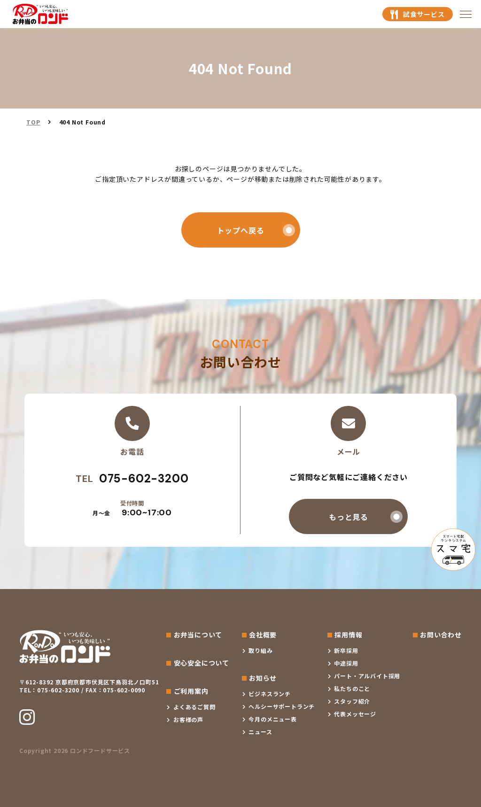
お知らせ (263, 678)
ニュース (260, 732)
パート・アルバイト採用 (367, 676)
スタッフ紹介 (352, 701)
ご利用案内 (191, 691)
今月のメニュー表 (272, 719)
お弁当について (198, 634)
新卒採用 (346, 650)
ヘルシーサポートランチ (281, 706)
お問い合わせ (441, 634)
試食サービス (424, 14)
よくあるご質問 (194, 707)
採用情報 (348, 634)
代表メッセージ (355, 714)
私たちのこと (352, 688)
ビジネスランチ (269, 694)
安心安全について (201, 662)
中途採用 (346, 663)
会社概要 (263, 634)
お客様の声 (188, 719)
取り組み (260, 650)
